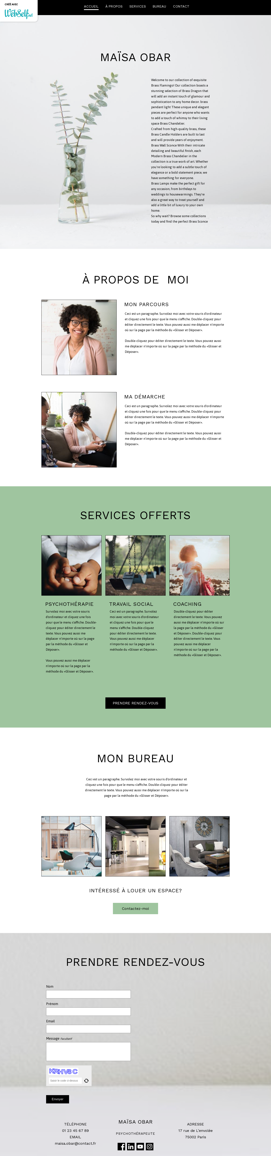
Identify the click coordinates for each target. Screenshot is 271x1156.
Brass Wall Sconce (164, 145)
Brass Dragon (192, 91)
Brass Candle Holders (166, 134)
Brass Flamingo (162, 85)
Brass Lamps (160, 183)
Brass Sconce (198, 221)
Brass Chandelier (172, 123)
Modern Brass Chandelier (169, 156)
